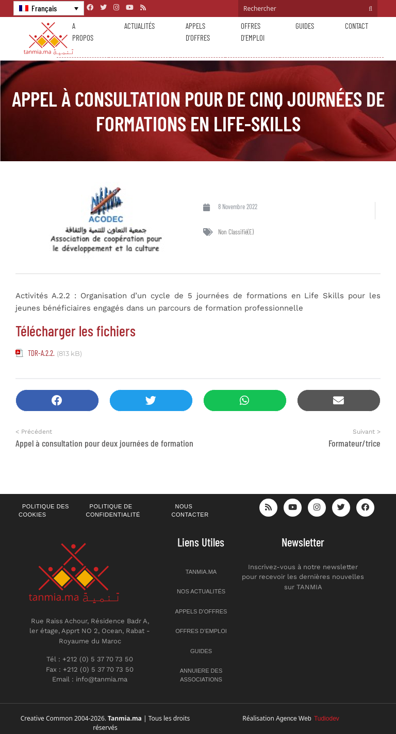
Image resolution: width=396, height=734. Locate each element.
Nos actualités (201, 591)
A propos (82, 31)
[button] (57, 400)
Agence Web (307, 718)
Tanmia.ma (201, 572)
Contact (356, 25)
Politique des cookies (44, 510)
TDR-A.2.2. (41, 352)
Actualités (139, 25)
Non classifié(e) (236, 232)
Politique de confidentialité (113, 510)
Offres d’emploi (253, 31)
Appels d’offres (198, 31)
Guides (304, 25)
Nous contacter (190, 510)
